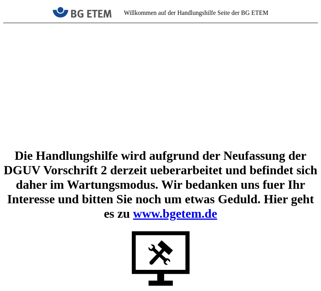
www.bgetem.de (175, 213)
